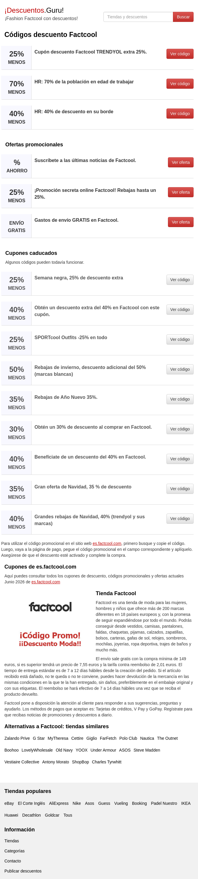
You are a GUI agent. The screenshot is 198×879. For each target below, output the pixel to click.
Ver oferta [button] (181, 162)
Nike (77, 803)
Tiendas (11, 840)
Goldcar (52, 815)
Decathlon (31, 815)
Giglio (91, 738)
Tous (67, 815)
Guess (104, 803)
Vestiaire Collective (21, 762)
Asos (89, 803)
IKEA (186, 803)
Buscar (183, 16)
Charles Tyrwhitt (106, 762)
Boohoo (11, 750)
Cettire (77, 738)
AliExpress (59, 803)
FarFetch (108, 738)
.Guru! (34, 10)
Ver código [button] (180, 53)
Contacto (12, 861)
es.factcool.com (107, 543)
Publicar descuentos (23, 871)
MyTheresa (58, 738)
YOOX (82, 750)
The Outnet (167, 738)
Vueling (121, 803)
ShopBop (80, 762)
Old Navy (64, 750)
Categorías (14, 851)
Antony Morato (55, 762)
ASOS (125, 750)
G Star (38, 738)
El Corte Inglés (31, 803)
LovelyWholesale (37, 750)
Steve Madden (146, 750)
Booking (139, 803)
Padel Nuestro (164, 803)
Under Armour (103, 750)
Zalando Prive (17, 738)
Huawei (11, 815)
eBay (9, 803)
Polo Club (128, 738)
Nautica (147, 738)
